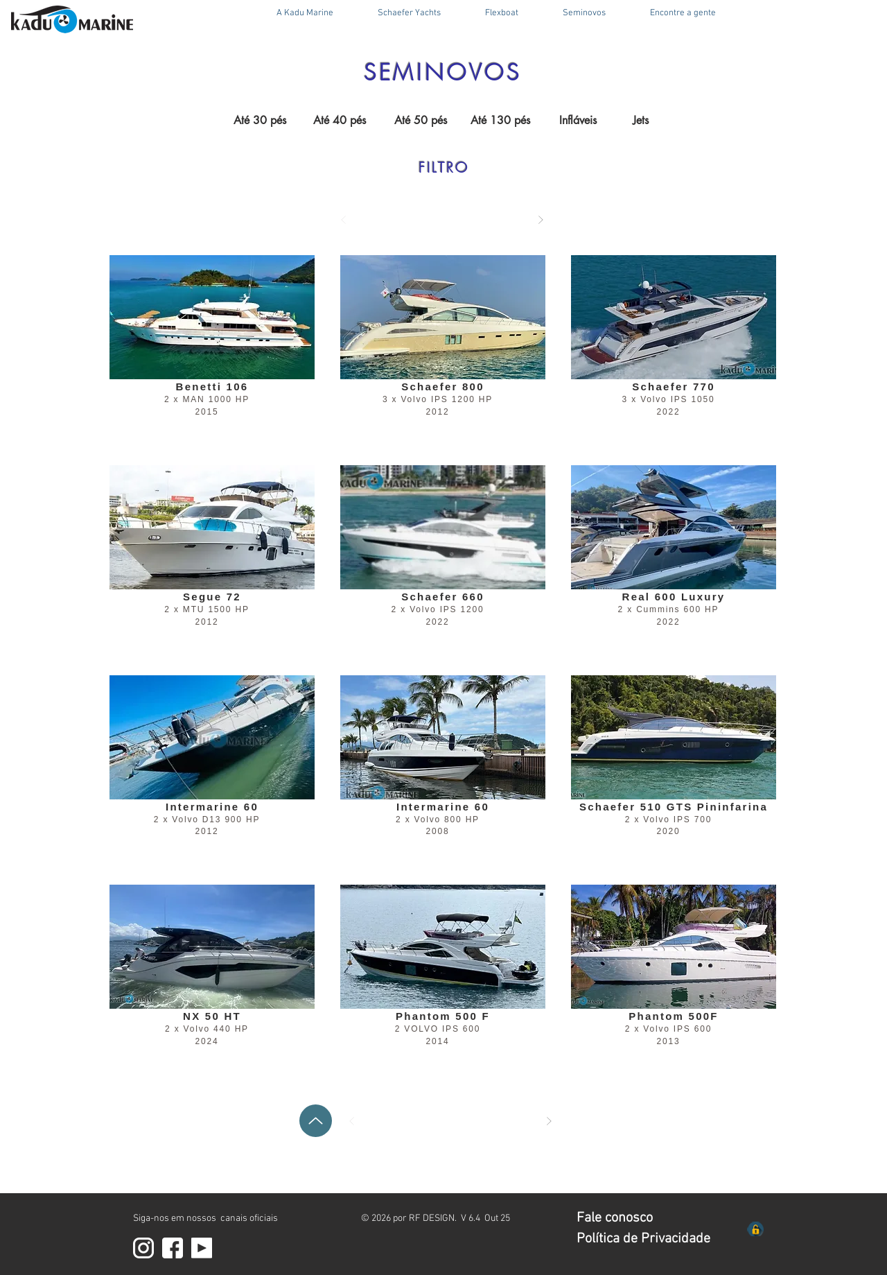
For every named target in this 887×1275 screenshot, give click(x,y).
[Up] (315, 1120)
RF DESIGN (432, 1218)
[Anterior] (344, 220)
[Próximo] (540, 220)
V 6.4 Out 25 (485, 1218)
